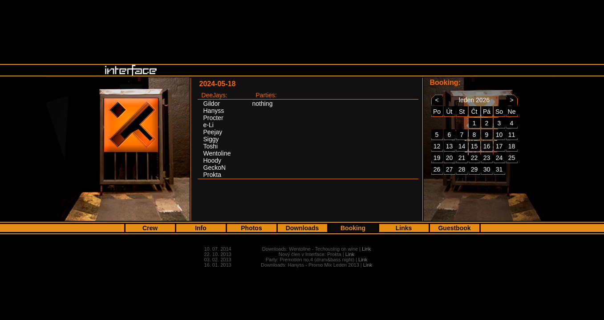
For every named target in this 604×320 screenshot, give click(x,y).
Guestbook (454, 228)
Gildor (211, 103)
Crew (150, 228)
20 (449, 157)
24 (499, 157)
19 (437, 157)
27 (449, 169)
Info (201, 228)
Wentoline (217, 153)
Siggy (211, 139)
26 (437, 169)
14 (462, 146)
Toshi (210, 146)
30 (486, 169)
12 (437, 146)
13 (449, 146)
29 (474, 169)
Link (366, 249)
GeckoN (214, 167)
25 (511, 157)
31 (499, 169)
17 (499, 146)
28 (462, 169)
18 (511, 146)
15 (474, 146)
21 (462, 157)
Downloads (302, 228)
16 (486, 146)
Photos (251, 228)
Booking (353, 228)
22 (474, 157)
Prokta (212, 174)
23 (486, 157)
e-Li (208, 124)
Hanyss (213, 110)
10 (499, 134)
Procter (213, 117)
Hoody (212, 160)
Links (404, 228)
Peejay (213, 132)
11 (511, 134)
